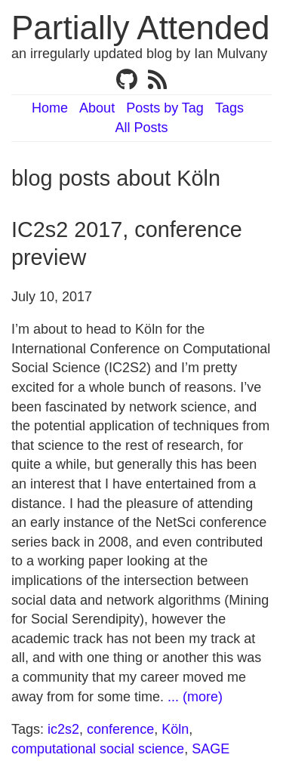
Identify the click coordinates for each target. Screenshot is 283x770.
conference (120, 729)
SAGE (210, 748)
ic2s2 (63, 729)
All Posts (141, 127)
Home (50, 108)
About (97, 108)
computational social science (97, 748)
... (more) (195, 696)
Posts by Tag (165, 108)
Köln (175, 729)
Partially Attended (140, 27)
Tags (229, 108)
